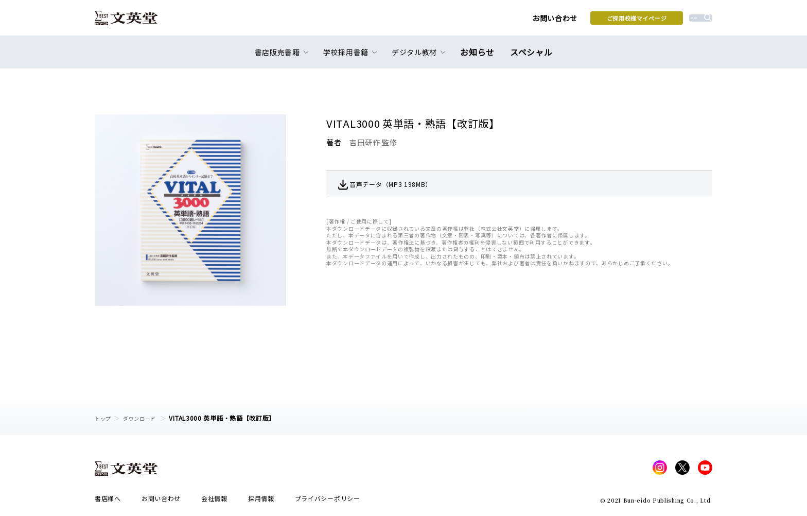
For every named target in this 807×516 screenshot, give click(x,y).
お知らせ (480, 58)
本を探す (666, 21)
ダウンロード (146, 418)
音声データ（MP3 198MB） (404, 184)
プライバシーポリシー (327, 501)
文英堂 (135, 21)
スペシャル (529, 58)
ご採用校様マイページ (563, 21)
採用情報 (261, 501)
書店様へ (108, 501)
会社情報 (214, 501)
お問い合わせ (481, 21)
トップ (104, 418)
